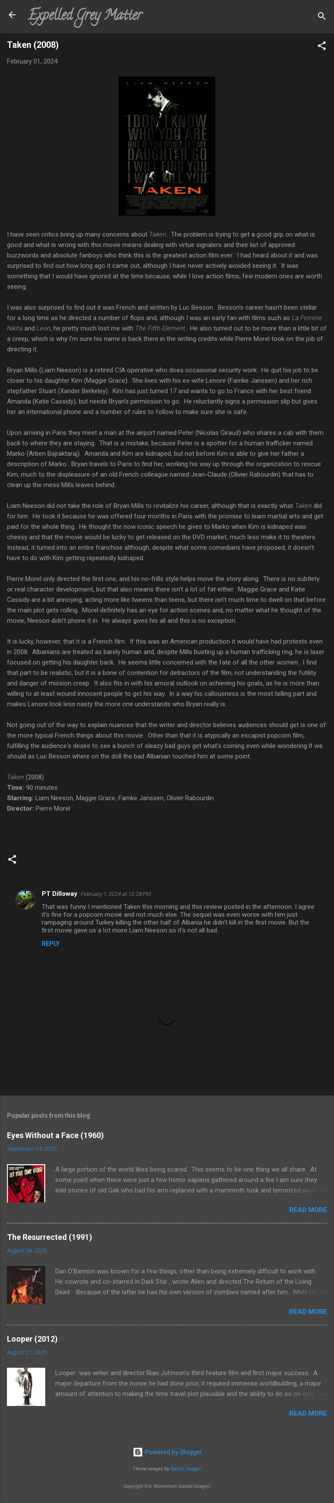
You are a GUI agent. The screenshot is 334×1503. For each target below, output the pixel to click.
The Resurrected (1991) (49, 1237)
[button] (322, 47)
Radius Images (185, 1469)
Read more (308, 1210)
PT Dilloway (59, 894)
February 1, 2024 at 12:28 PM (116, 894)
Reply (51, 943)
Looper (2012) (32, 1338)
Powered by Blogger (167, 1452)
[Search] (322, 17)
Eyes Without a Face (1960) (55, 1135)
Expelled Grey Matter (85, 16)
